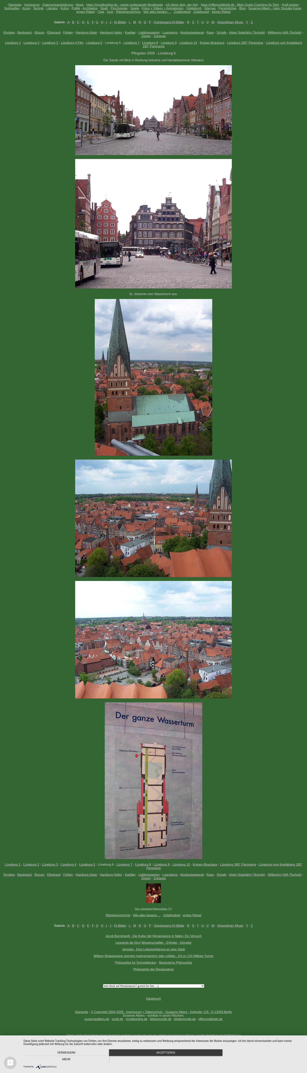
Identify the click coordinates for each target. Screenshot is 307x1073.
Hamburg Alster (86, 32)
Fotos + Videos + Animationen (162, 8)
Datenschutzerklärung (57, 4)
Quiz (110, 12)
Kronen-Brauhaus (212, 42)
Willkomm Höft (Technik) (285, 32)
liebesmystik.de (160, 1019)
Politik (76, 8)
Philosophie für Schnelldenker (135, 962)
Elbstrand (53, 32)
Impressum (32, 4)
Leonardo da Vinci (128, 942)
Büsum (39, 32)
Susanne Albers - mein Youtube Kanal (274, 8)
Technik (38, 8)
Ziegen (146, 36)
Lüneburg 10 (188, 42)
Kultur (65, 8)
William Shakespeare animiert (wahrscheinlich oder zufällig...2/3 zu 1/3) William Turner (154, 956)
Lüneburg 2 (31, 42)
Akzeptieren (163, 1059)
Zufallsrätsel (182, 12)
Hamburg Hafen (111, 32)
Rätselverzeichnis (128, 12)
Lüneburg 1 (13, 42)
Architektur (90, 8)
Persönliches (228, 8)
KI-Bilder (120, 22)
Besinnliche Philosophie (175, 962)
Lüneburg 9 (169, 42)
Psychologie (119, 8)
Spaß (104, 8)
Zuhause (160, 36)
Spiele (134, 8)
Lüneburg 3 (50, 42)
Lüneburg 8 (150, 42)
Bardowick (24, 32)
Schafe (221, 32)
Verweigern (65, 1059)
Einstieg (9, 32)
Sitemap (210, 8)
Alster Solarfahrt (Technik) (247, 32)
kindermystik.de (185, 1019)
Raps (210, 32)
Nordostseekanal (192, 32)
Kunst (26, 8)
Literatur (52, 8)
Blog (242, 8)
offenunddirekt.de (210, 1019)
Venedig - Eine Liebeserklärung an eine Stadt (153, 949)
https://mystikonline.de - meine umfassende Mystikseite (124, 4)
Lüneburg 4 (68, 864)
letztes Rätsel (221, 12)
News (80, 4)
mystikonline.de (136, 1019)
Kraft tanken (290, 4)
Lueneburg (170, 32)
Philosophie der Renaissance (153, 969)
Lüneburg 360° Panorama (245, 42)
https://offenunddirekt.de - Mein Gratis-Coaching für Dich (240, 4)
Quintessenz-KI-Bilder (169, 22)
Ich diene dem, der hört (182, 4)
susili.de (117, 1019)
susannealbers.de (96, 1019)
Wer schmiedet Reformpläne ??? (153, 908)
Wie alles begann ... (157, 12)
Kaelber (130, 32)
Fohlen (68, 32)
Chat (101, 12)
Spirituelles (11, 8)
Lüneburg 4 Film (72, 42)
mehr (261, 1059)
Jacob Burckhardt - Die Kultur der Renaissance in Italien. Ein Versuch (153, 936)
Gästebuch (193, 8)
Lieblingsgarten (149, 32)
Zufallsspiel (201, 12)
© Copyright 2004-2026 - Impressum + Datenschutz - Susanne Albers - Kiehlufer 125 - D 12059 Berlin (161, 1012)
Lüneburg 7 (131, 42)
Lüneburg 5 (94, 42)
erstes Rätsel (85, 12)
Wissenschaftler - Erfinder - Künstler (167, 942)
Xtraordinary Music (230, 22)
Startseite (15, 4)
